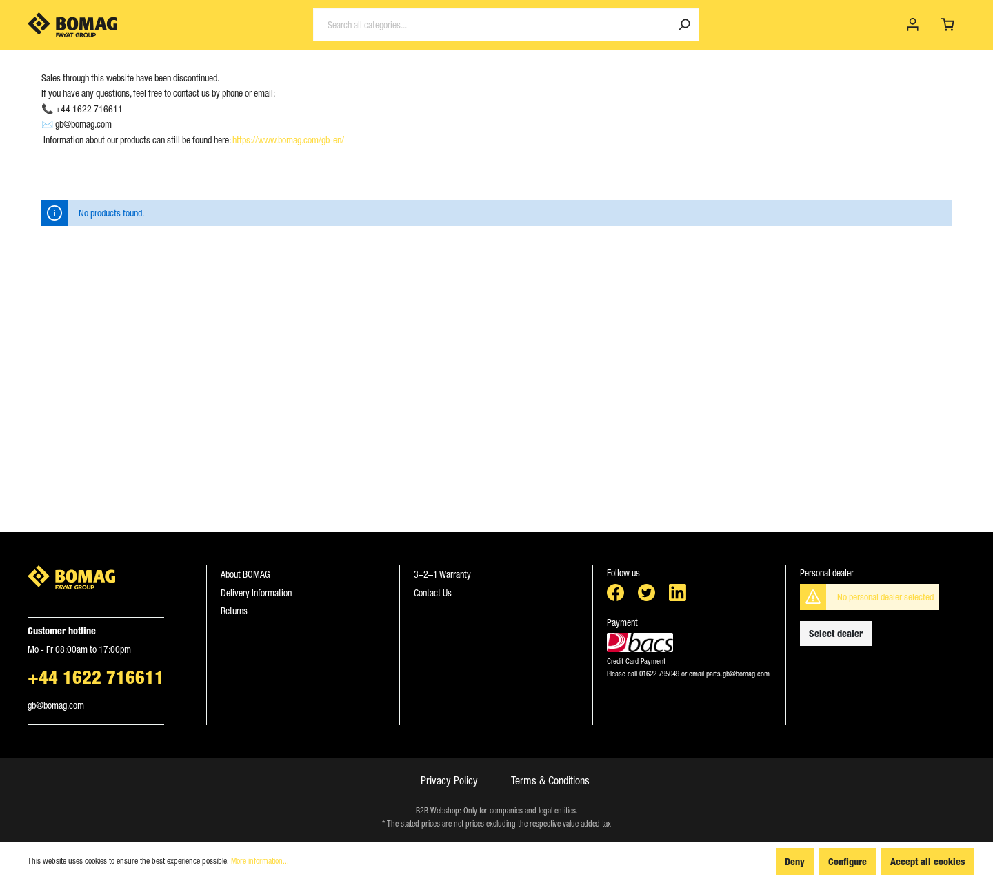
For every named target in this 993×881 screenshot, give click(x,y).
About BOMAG (245, 574)
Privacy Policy (449, 780)
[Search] (684, 24)
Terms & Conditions (550, 780)
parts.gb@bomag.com (737, 673)
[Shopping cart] (947, 25)
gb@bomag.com (56, 705)
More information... (260, 861)
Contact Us (433, 592)
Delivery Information (256, 592)
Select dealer (836, 633)
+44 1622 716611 (96, 677)
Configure (847, 861)
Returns (234, 610)
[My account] (912, 25)
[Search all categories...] (491, 24)
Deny (795, 861)
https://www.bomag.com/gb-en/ (288, 139)
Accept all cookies (927, 861)
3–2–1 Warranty (442, 574)
